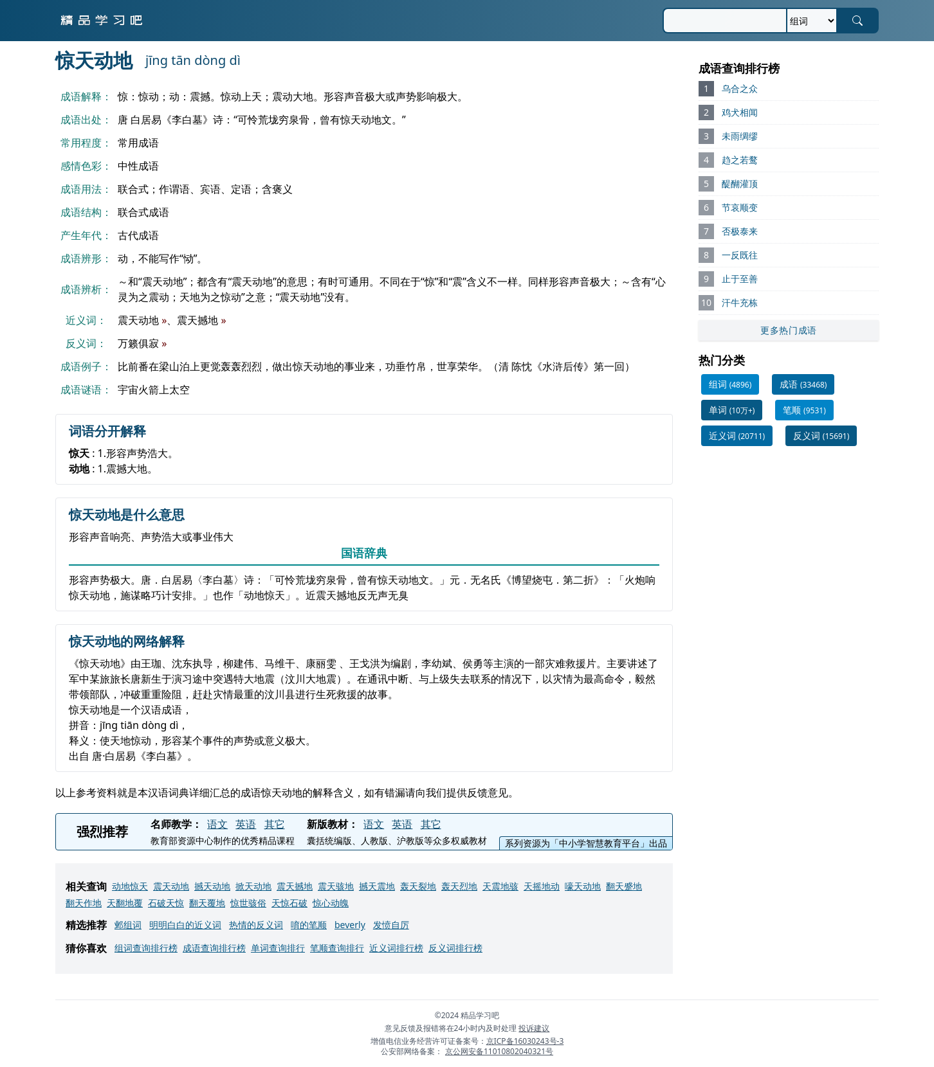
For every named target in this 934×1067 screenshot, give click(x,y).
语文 (217, 824)
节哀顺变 (740, 207)
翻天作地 (84, 903)
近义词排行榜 (396, 948)
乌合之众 (740, 88)
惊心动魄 (331, 903)
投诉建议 (533, 1028)
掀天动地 (253, 886)
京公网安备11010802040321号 (499, 1051)
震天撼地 (295, 886)
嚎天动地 (583, 886)
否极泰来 (740, 231)
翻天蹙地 (624, 886)
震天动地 (171, 886)
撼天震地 (377, 886)
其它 (274, 824)
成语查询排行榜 (214, 948)
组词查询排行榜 (146, 948)
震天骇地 (336, 886)
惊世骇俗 (248, 903)
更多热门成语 (788, 330)
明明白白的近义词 (185, 925)
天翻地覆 (125, 903)
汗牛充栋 (740, 302)
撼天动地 (212, 886)
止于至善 (740, 279)
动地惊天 (130, 886)
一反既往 (740, 255)
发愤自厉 (391, 925)
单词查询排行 (278, 948)
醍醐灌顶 (740, 183)
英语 (245, 824)
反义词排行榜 (455, 948)
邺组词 (128, 925)
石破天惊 (166, 903)
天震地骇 (500, 886)
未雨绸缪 (740, 136)
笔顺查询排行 (337, 948)
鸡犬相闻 (740, 112)
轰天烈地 (459, 886)
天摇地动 (542, 886)
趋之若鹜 (740, 160)
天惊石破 (289, 903)
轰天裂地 (418, 886)
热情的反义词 (256, 925)
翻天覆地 (207, 903)
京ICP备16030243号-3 (525, 1041)
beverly (349, 925)
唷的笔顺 (309, 925)
